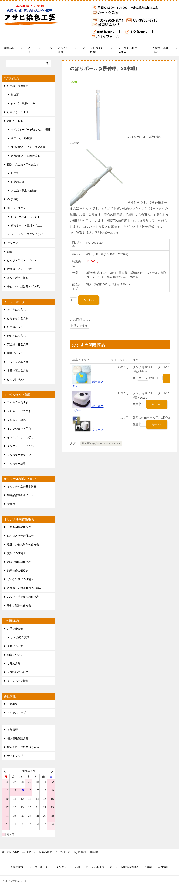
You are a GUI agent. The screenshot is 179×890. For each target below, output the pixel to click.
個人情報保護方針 (17, 738)
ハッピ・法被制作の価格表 (23, 596)
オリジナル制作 (96, 50)
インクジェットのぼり (20, 437)
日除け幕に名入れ (17, 370)
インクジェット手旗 (19, 428)
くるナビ (87, 429)
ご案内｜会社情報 (160, 50)
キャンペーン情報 (17, 680)
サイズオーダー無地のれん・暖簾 (31, 129)
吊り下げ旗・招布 (17, 277)
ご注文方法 (13, 663)
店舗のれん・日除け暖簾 (25, 155)
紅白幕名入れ (15, 327)
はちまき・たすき (17, 112)
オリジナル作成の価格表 (124, 866)
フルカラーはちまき (19, 411)
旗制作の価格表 (16, 553)
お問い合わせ (15, 628)
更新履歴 (12, 729)
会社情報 (163, 866)
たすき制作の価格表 (19, 526)
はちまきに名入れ (17, 318)
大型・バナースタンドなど (27, 234)
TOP (18, 852)
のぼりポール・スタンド (25, 216)
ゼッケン (12, 242)
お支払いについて (17, 672)
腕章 (9, 251)
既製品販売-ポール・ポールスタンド (101, 443)
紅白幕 (15, 94)
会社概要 (12, 703)
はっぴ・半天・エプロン (21, 260)
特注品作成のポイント (20, 495)
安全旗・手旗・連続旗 (24, 190)
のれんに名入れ (16, 335)
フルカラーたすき (17, 402)
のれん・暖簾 (15, 120)
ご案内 (148, 866)
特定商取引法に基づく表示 (23, 747)
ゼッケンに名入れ (17, 361)
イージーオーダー (36, 50)
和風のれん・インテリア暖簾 (28, 146)
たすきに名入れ (16, 309)
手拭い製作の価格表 (19, 605)
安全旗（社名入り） (19, 344)
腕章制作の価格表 (17, 570)
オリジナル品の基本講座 (21, 486)
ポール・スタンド (17, 208)
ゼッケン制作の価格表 (20, 579)
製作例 (11, 503)
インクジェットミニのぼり (23, 445)
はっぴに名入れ (16, 379)
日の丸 (15, 173)
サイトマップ (15, 755)
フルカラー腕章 (16, 463)
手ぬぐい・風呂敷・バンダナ (24, 286)
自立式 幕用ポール (23, 103)
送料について (15, 646)
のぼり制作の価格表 (19, 561)
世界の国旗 (17, 181)
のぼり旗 (12, 199)
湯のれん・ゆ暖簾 (21, 138)
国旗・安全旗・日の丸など (23, 164)
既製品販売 (9, 50)
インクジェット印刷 (67, 50)
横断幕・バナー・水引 (20, 269)
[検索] (28, 63)
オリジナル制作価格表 (127, 50)
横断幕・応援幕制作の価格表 (24, 588)
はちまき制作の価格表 (20, 535)
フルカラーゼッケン (19, 454)
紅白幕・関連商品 (17, 85)
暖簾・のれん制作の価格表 (23, 544)
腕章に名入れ (15, 353)
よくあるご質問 (20, 637)
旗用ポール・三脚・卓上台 (27, 225)
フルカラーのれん (17, 419)
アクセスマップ (16, 712)
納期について (15, 654)
